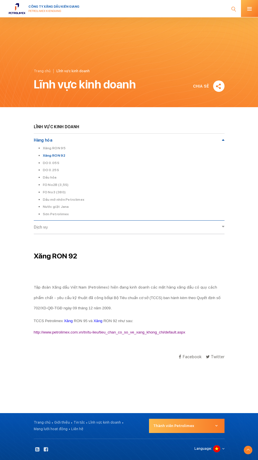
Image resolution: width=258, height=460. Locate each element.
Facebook (190, 356)
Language (202, 449)
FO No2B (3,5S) (56, 185)
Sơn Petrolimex (56, 214)
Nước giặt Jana (56, 207)
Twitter (215, 356)
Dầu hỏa (50, 177)
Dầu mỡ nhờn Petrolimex (64, 200)
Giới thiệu (62, 422)
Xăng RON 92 (54, 156)
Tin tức (79, 422)
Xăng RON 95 (54, 148)
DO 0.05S (51, 163)
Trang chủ (42, 71)
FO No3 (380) (54, 192)
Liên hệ (77, 429)
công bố (101, 297)
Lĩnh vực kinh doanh (105, 422)
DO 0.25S (51, 170)
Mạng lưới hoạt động (51, 429)
